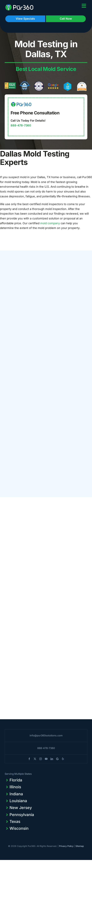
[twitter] (35, 759)
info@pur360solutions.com (46, 735)
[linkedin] (52, 759)
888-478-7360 (21, 125)
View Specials (25, 18)
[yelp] (63, 759)
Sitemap (79, 846)
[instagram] (40, 759)
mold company (50, 223)
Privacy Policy (66, 846)
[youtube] (46, 759)
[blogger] (57, 759)
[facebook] (29, 759)
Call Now (66, 18)
